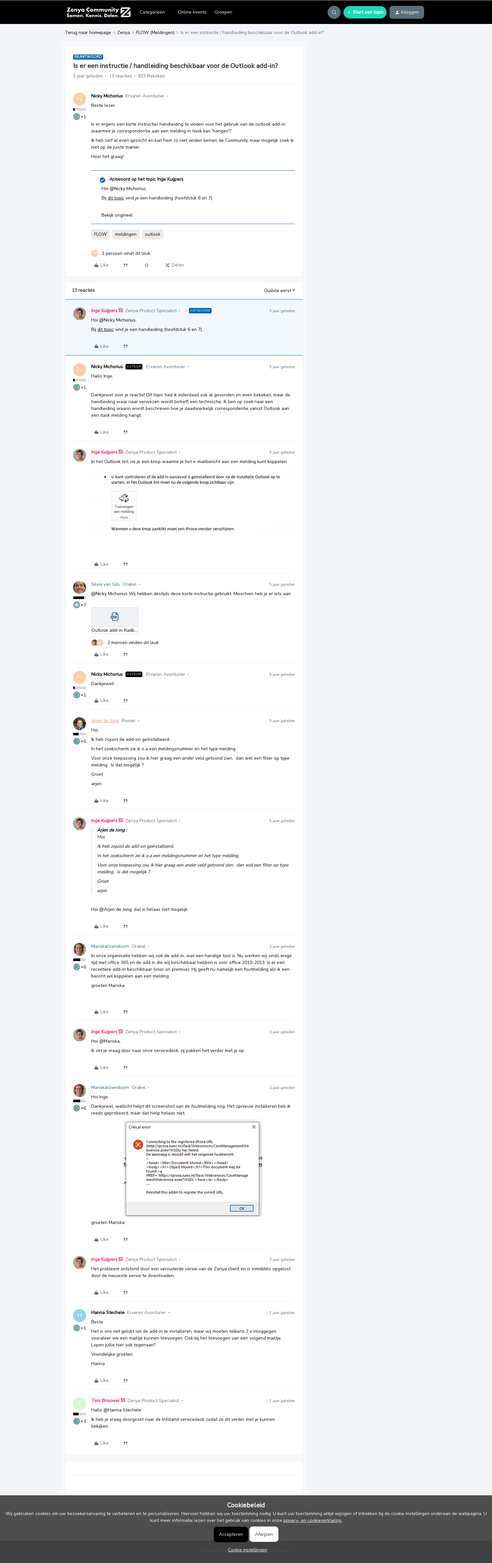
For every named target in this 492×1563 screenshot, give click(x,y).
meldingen (126, 234)
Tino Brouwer (105, 1401)
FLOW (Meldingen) (155, 32)
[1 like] (120, 253)
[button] (365, 12)
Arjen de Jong (105, 721)
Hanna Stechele (108, 1312)
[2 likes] (125, 642)
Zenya (123, 32)
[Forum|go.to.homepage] (98, 12)
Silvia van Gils (105, 584)
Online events (192, 12)
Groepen (223, 12)
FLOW (100, 234)
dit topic (116, 198)
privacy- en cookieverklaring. (312, 1520)
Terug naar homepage (88, 32)
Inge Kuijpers (104, 311)
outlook (152, 234)
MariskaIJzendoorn (110, 946)
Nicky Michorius (107, 96)
